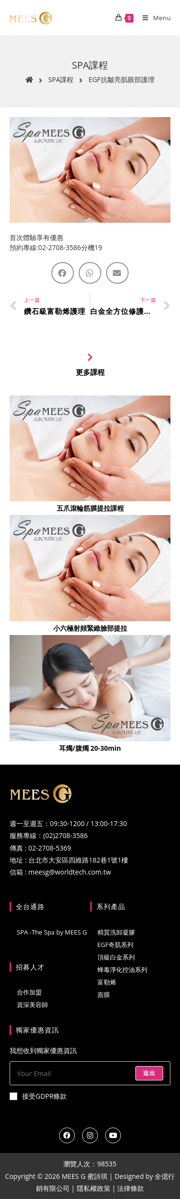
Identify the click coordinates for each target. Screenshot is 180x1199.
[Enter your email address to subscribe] (90, 1073)
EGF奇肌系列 (115, 944)
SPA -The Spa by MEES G (52, 932)
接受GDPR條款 (38, 1096)
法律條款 (130, 1188)
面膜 (103, 994)
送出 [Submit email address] (149, 1073)
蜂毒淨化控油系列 (122, 969)
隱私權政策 (93, 1188)
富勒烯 (106, 982)
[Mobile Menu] (153, 17)
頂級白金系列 (116, 957)
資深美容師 (32, 1004)
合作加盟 (29, 992)
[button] (62, 273)
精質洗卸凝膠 (116, 932)
